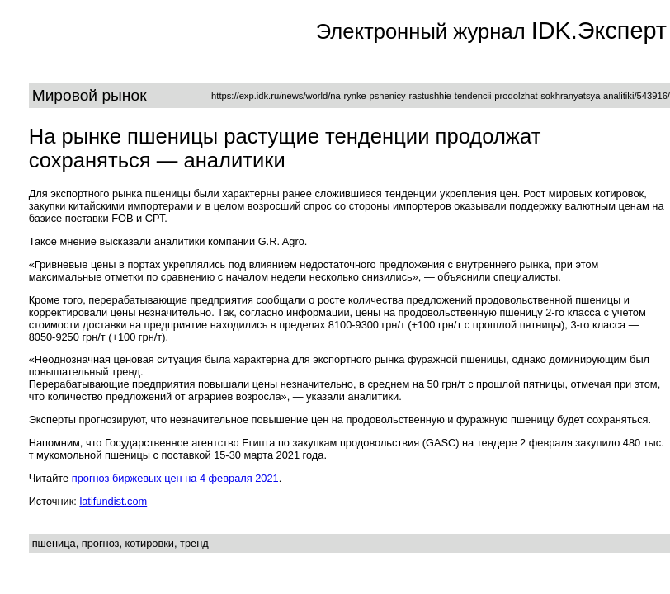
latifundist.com (113, 501)
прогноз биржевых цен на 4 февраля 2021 (175, 478)
